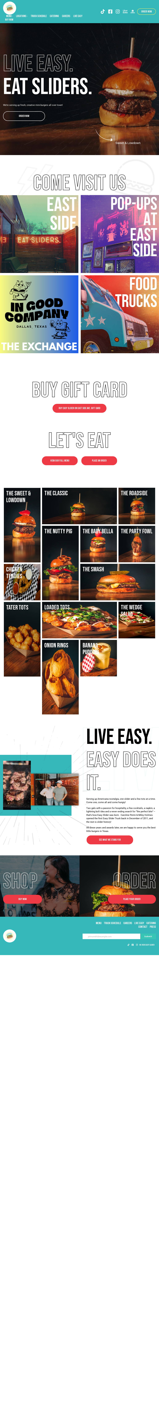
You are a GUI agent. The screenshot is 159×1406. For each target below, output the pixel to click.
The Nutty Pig (20, 569)
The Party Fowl (22, 720)
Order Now (24, 116)
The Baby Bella (98, 682)
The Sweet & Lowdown (95, 534)
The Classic (94, 493)
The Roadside (19, 493)
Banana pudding (91, 1025)
